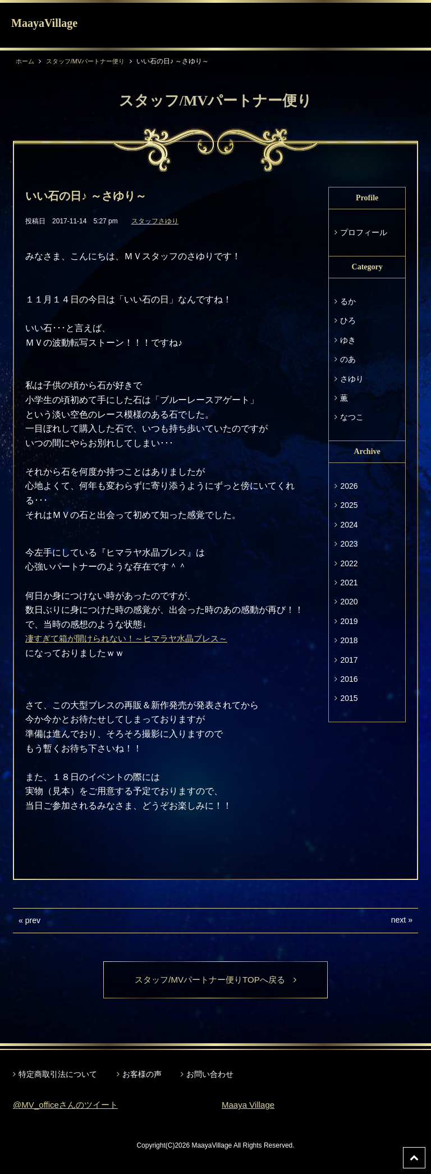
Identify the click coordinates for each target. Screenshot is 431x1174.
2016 (348, 679)
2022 (348, 563)
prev (32, 920)
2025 (348, 505)
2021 (348, 582)
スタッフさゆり (154, 221)
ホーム (26, 61)
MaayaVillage (44, 23)
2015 (348, 698)
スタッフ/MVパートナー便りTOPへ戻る (215, 980)
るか (348, 301)
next (398, 919)
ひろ (348, 320)
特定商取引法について (58, 1074)
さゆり (352, 378)
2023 (348, 543)
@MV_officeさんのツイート (69, 1106)
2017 (348, 659)
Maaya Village (250, 1106)
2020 (348, 601)
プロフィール (363, 232)
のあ (348, 359)
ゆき (348, 340)
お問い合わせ (209, 1074)
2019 (348, 621)
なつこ (352, 416)
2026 (348, 485)
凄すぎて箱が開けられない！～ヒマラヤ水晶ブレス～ (133, 638)
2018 (348, 640)
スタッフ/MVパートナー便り (91, 61)
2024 (348, 524)
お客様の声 (142, 1074)
